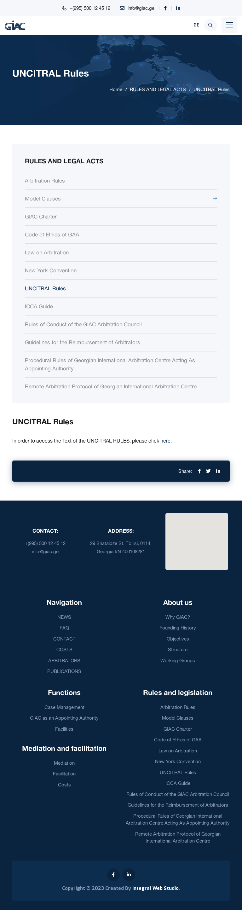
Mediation (64, 763)
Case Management (64, 707)
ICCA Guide (39, 306)
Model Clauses (43, 198)
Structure (177, 649)
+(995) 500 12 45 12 (90, 8)
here (165, 441)
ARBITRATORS (64, 661)
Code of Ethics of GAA (52, 234)
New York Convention (51, 270)
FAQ (64, 628)
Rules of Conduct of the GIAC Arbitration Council (83, 324)
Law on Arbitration (47, 252)
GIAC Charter (41, 216)
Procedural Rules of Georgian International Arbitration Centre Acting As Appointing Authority (110, 364)
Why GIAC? (177, 617)
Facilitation (64, 774)
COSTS (64, 649)
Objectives (178, 639)
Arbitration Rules (45, 180)
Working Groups (177, 661)
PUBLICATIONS (64, 671)
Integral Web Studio (155, 888)
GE (196, 25)
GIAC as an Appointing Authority (64, 718)
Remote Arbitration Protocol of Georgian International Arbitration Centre (111, 386)
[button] (196, 538)
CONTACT (64, 639)
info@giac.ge (141, 8)
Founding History (177, 628)
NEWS (64, 617)
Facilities (64, 729)
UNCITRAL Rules (211, 89)
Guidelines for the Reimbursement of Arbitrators (82, 342)
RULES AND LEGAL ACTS (158, 89)
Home (115, 89)
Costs (64, 785)
